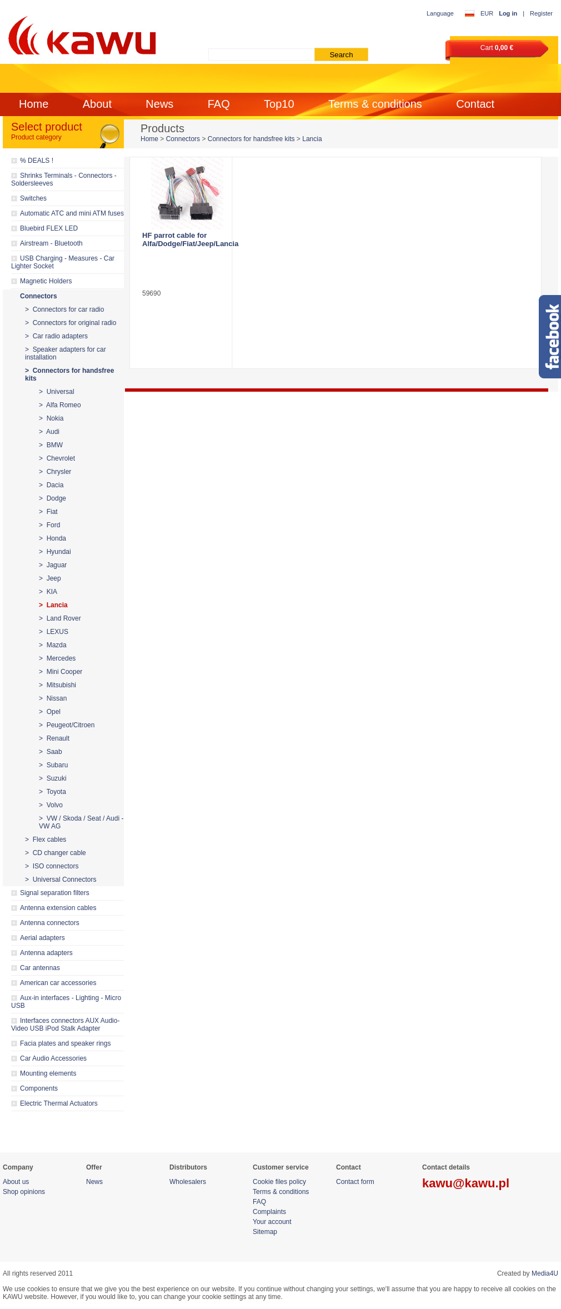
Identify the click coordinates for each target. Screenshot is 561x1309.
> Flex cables (45, 839)
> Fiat (48, 512)
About (97, 104)
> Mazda (53, 645)
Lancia (312, 139)
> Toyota (52, 792)
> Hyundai (55, 552)
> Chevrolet (57, 458)
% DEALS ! (36, 160)
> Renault (54, 738)
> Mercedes (57, 658)
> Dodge (52, 498)
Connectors (38, 296)
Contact (475, 104)
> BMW (51, 445)
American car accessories (58, 983)
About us (16, 1182)
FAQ (219, 104)
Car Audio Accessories (53, 1058)
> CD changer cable (55, 853)
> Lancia (53, 605)
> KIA (48, 592)
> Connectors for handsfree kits (69, 374)
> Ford (49, 525)
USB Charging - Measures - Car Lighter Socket (62, 262)
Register (541, 13)
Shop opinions (24, 1192)
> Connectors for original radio (70, 323)
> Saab (50, 752)
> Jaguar (53, 565)
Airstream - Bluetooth (51, 243)
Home (33, 104)
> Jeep (50, 578)
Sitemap (265, 1232)
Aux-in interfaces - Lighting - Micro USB (66, 1002)
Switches (33, 198)
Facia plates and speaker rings (65, 1043)
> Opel (50, 712)
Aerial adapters (42, 938)
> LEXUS (53, 632)
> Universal (56, 392)
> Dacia (51, 485)
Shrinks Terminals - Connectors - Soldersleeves (64, 179)
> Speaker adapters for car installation (65, 353)
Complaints (269, 1212)
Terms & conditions (375, 104)
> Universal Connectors (60, 879)
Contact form (355, 1182)
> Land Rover (60, 618)
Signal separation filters (54, 893)
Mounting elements (48, 1073)
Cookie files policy (279, 1182)
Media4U (545, 1273)
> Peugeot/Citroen (66, 725)
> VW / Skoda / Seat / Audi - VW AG (81, 822)
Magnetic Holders (46, 281)
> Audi (49, 432)
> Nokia (51, 418)
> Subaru (53, 765)
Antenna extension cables (58, 908)
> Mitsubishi (57, 685)
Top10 (279, 104)
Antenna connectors (49, 923)
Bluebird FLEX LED (49, 228)
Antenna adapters (46, 953)
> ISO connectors (51, 866)
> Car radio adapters (56, 336)
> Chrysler (55, 472)
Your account (272, 1222)
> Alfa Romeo (60, 405)
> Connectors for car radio (64, 309)
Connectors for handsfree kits (251, 139)
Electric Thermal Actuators (59, 1103)
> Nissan (53, 698)
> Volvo (51, 805)
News (159, 104)
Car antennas (40, 968)
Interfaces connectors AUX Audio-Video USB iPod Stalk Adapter (65, 1024)
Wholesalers (187, 1182)
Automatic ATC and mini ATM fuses (72, 213)
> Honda (52, 538)
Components (39, 1088)
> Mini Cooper (60, 672)
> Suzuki (53, 778)
